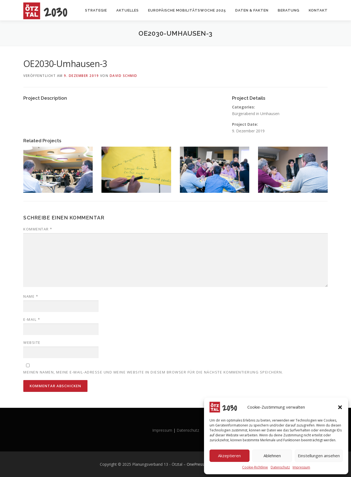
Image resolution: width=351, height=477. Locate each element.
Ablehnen (272, 455)
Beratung (288, 10)
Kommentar (37, 229)
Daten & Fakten (251, 10)
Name (30, 296)
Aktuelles (127, 10)
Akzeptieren (229, 455)
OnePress (195, 464)
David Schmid (123, 75)
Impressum (301, 467)
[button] (340, 407)
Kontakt (318, 10)
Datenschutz (280, 467)
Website (32, 342)
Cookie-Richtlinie (255, 467)
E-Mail (31, 319)
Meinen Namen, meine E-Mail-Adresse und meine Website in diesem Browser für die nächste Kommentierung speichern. (153, 372)
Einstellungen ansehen (319, 455)
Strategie (96, 10)
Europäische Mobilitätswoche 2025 (187, 10)
